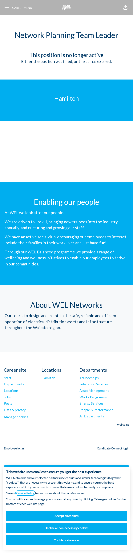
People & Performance (96, 410)
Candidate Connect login (113, 448)
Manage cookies (16, 417)
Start (7, 378)
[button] (125, 7)
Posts (8, 403)
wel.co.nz (123, 424)
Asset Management (94, 390)
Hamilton (48, 378)
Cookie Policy (25, 493)
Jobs (7, 397)
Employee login (14, 448)
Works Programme (93, 397)
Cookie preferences (66, 540)
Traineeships (89, 378)
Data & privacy (15, 410)
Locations (11, 390)
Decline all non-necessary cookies (66, 528)
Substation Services (94, 384)
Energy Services (91, 403)
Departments (14, 384)
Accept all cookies (66, 516)
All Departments (91, 416)
